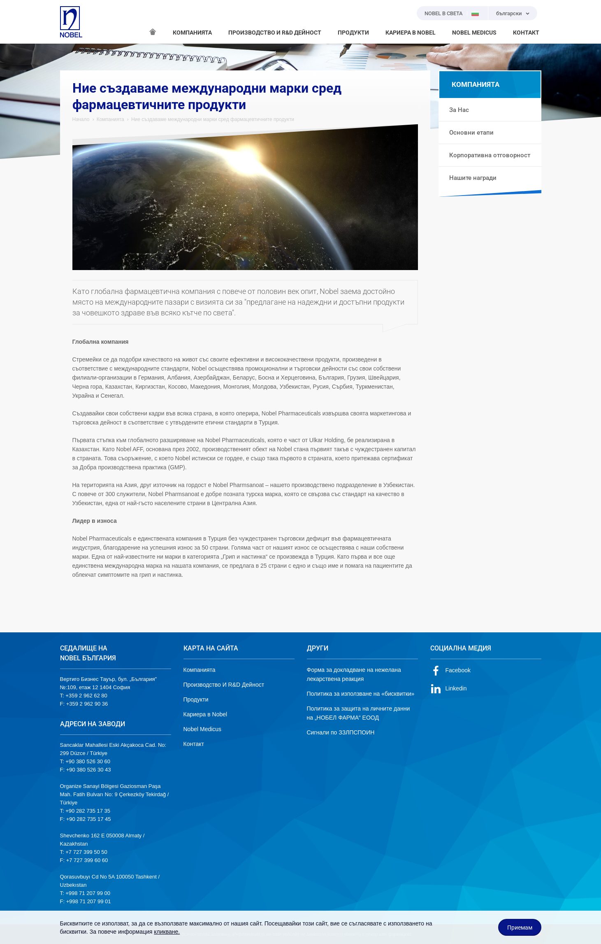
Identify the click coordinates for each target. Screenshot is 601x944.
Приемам (519, 927)
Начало (81, 119)
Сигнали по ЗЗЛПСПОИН (341, 732)
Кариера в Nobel (205, 714)
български (509, 13)
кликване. (167, 931)
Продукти (196, 699)
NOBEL (71, 21)
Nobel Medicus (202, 729)
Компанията (110, 119)
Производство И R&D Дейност (224, 684)
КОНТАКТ (526, 32)
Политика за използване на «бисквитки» (361, 693)
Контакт (193, 744)
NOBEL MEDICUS (474, 32)
